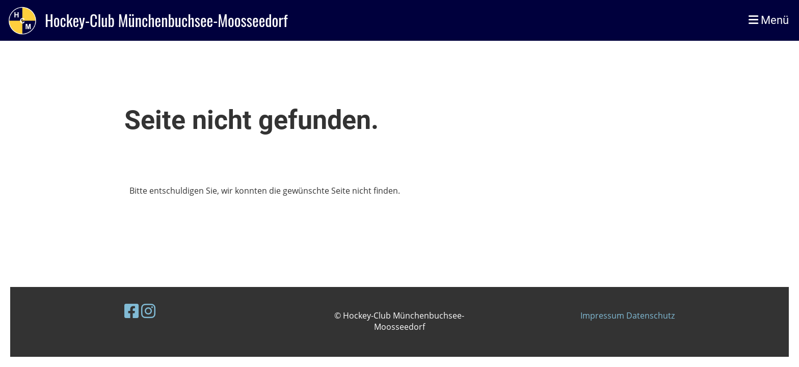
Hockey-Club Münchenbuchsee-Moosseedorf (166, 20)
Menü (769, 20)
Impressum (603, 315)
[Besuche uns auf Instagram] (148, 311)
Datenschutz (650, 315)
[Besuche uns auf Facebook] (131, 311)
